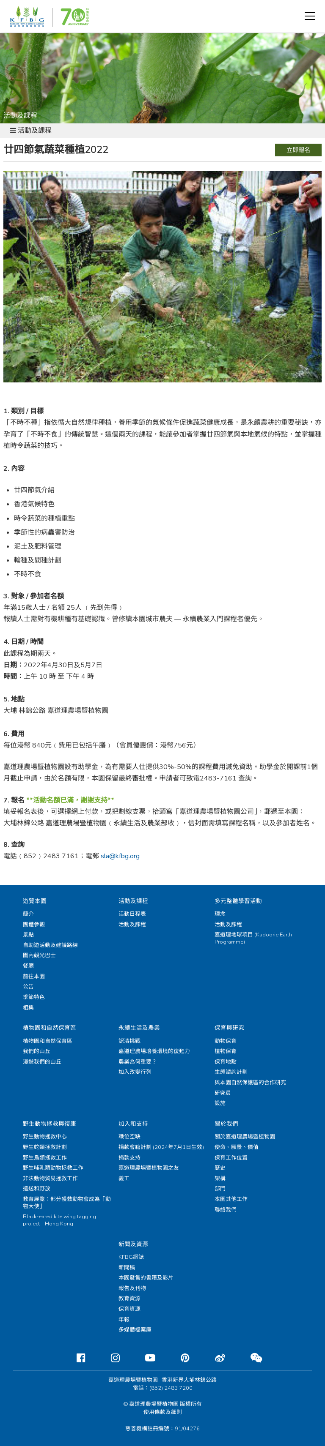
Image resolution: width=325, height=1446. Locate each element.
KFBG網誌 (131, 1257)
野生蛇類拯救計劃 (45, 1147)
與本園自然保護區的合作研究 (250, 1082)
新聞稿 (126, 1267)
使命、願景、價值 (237, 1147)
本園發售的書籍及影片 (146, 1278)
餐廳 (28, 966)
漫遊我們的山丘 (42, 1062)
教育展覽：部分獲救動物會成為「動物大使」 (67, 1202)
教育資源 (129, 1298)
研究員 (223, 1093)
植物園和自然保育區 (49, 1028)
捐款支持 (129, 1158)
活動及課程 (133, 901)
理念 (220, 914)
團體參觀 (34, 924)
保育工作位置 (231, 1158)
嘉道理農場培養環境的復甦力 (154, 1051)
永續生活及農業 (139, 1028)
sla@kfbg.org (120, 856)
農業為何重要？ (137, 1062)
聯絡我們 (226, 1210)
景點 (28, 935)
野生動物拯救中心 (45, 1136)
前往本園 (34, 976)
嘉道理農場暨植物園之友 (148, 1168)
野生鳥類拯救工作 (45, 1158)
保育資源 (129, 1309)
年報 (123, 1319)
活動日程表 (132, 914)
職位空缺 (129, 1136)
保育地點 (226, 1062)
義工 (123, 1178)
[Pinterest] (178, 1358)
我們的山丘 (36, 1051)
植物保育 (226, 1051)
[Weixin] (249, 1358)
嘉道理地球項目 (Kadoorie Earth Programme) (253, 938)
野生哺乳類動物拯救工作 (53, 1168)
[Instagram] (108, 1358)
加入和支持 (133, 1124)
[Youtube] (143, 1358)
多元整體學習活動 (238, 901)
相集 (28, 1008)
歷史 (220, 1168)
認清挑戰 (129, 1041)
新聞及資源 (133, 1244)
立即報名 (298, 150)
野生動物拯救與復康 (49, 1124)
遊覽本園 (35, 901)
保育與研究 (229, 1028)
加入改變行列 (134, 1072)
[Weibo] (213, 1358)
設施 (220, 1103)
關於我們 (226, 1124)
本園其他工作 (231, 1199)
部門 (220, 1188)
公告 (28, 986)
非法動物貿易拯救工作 (50, 1178)
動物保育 (226, 1041)
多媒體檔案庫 (134, 1330)
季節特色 (34, 997)
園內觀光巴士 (39, 955)
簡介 (28, 914)
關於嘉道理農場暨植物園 (245, 1136)
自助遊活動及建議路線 (50, 945)
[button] (310, 16)
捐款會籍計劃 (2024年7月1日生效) (161, 1147)
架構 (220, 1178)
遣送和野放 (36, 1188)
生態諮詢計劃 (231, 1072)
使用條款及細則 (162, 1412)
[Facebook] (74, 1358)
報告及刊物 (132, 1288)
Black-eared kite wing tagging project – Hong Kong (59, 1220)
